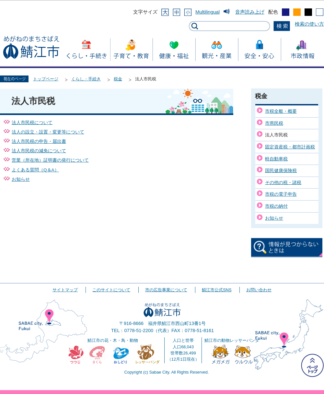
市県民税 (274, 123)
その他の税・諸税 (283, 182)
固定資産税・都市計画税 (290, 146)
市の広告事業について (166, 289)
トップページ (45, 78)
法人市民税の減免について (39, 150)
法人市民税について (32, 122)
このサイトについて (111, 289)
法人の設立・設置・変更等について (48, 132)
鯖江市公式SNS (216, 289)
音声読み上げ (249, 12)
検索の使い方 (309, 24)
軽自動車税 (276, 158)
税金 (118, 78)
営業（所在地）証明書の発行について (50, 160)
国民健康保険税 (281, 170)
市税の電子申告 (281, 194)
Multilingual (207, 12)
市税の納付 (276, 206)
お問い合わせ (259, 289)
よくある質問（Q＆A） (35, 170)
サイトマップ (65, 289)
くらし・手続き (86, 78)
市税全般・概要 (281, 111)
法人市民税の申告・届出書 (39, 141)
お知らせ (21, 179)
